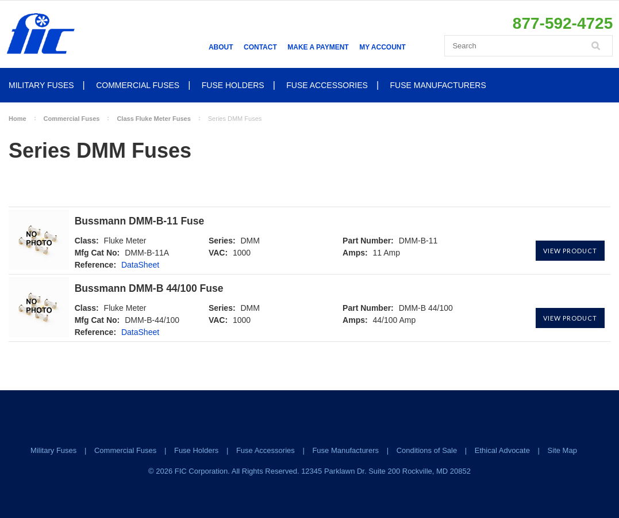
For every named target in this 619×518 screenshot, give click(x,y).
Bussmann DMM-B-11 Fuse (140, 221)
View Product (570, 250)
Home (17, 118)
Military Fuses (41, 85)
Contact (260, 47)
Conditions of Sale (427, 450)
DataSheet (140, 264)
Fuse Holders (233, 85)
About (221, 47)
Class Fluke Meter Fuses (153, 118)
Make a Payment (317, 47)
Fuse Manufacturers (438, 85)
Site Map (562, 450)
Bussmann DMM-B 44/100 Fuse (149, 288)
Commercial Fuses (137, 85)
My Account (382, 47)
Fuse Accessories (327, 85)
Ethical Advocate (502, 450)
